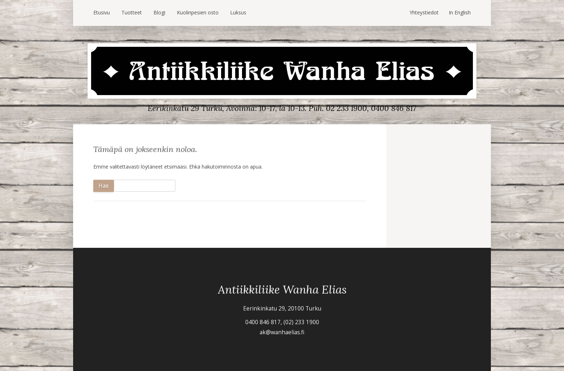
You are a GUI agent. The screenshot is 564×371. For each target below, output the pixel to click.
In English (460, 12)
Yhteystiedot (424, 12)
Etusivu (101, 12)
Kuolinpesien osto (198, 12)
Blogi (159, 12)
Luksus (238, 12)
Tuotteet (131, 12)
